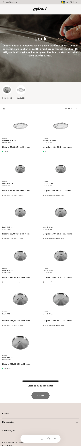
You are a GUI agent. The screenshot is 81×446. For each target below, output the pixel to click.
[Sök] (42, 439)
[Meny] (26, 439)
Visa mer (40, 397)
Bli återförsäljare (10, 2)
